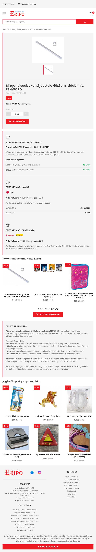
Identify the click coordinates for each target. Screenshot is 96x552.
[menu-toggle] (4, 13)
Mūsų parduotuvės (71, 485)
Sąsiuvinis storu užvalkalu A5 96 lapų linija (48, 295)
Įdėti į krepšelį (17, 121)
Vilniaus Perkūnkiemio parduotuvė (25, 515)
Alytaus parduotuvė (25, 530)
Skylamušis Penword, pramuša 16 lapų (17, 456)
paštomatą (28, 230)
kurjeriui (22, 203)
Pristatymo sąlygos (71, 479)
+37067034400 (27, 498)
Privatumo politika (71, 488)
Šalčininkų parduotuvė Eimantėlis (24, 518)
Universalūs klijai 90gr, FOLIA (17, 416)
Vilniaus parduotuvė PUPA (24, 513)
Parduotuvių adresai (27, 4)
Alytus (8, 170)
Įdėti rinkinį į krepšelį (48, 314)
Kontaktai (71, 497)
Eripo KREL (10, 165)
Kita (31, 29)
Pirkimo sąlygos (71, 476)
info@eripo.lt (29, 500)
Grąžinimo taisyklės (71, 482)
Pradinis (6, 29)
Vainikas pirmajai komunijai (79, 416)
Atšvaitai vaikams (43, 29)
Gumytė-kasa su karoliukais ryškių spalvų (79, 456)
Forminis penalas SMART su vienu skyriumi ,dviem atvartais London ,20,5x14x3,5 (79, 295)
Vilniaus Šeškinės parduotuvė (25, 510)
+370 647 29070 (8, 4)
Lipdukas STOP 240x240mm (48, 455)
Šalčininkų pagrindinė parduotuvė (25, 521)
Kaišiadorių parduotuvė (24, 524)
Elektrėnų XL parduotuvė (24, 527)
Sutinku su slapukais (48, 547)
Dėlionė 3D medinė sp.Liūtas (48, 416)
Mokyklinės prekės (19, 29)
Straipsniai (71, 491)
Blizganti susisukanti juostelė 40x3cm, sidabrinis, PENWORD (17, 295)
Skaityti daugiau (73, 541)
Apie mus (71, 494)
